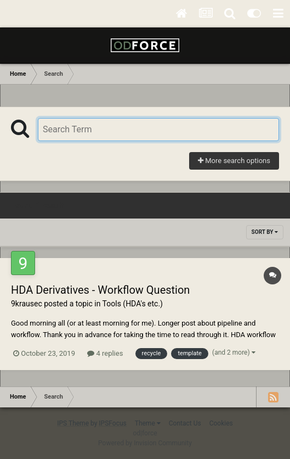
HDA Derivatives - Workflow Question (100, 289)
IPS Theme (73, 423)
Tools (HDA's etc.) (133, 303)
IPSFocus (112, 423)
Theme (148, 423)
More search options (234, 160)
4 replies (105, 353)
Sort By (265, 232)
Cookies (221, 423)
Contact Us (185, 423)
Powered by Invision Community (145, 443)
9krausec (26, 303)
